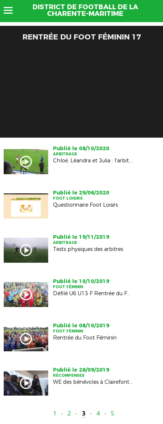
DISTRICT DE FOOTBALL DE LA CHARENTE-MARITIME (85, 10)
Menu (12, 10)
